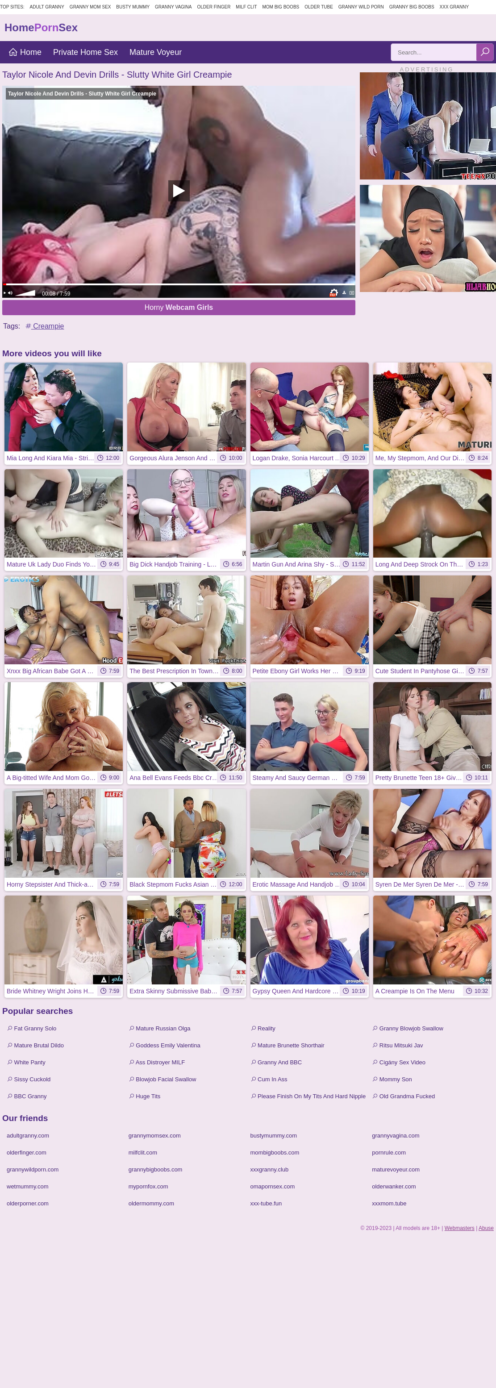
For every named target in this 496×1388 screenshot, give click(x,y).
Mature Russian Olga (160, 1028)
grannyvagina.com (395, 1135)
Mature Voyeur (155, 52)
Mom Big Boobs (280, 6)
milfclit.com (143, 1152)
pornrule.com (389, 1152)
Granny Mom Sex (90, 6)
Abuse (486, 1228)
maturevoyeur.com (396, 1169)
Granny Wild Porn (361, 6)
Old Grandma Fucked (403, 1096)
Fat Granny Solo (31, 1028)
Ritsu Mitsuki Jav (397, 1045)
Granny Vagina (173, 6)
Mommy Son (392, 1079)
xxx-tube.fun (266, 1203)
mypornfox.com (148, 1186)
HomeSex (41, 27)
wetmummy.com (28, 1186)
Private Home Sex (85, 52)
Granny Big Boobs (411, 6)
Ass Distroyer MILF (157, 1062)
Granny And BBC (276, 1062)
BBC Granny (27, 1096)
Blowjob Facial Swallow (162, 1079)
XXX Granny (454, 6)
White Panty (26, 1062)
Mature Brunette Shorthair (287, 1045)
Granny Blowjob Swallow (407, 1028)
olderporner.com (28, 1203)
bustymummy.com (273, 1135)
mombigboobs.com (275, 1152)
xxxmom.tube (389, 1203)
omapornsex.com (272, 1186)
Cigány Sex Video (398, 1062)
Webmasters (460, 1228)
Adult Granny (47, 6)
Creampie (44, 326)
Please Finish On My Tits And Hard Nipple (308, 1096)
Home (25, 52)
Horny (179, 307)
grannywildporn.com (32, 1169)
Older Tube (318, 6)
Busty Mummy (133, 6)
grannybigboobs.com (156, 1169)
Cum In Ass (269, 1079)
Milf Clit (246, 6)
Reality (262, 1028)
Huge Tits (145, 1096)
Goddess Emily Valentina (164, 1045)
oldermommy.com (151, 1203)
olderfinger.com (26, 1152)
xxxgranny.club (269, 1169)
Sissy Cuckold (28, 1079)
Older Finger (213, 6)
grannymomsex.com (155, 1135)
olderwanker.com (394, 1186)
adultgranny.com (28, 1135)
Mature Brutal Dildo (35, 1045)
